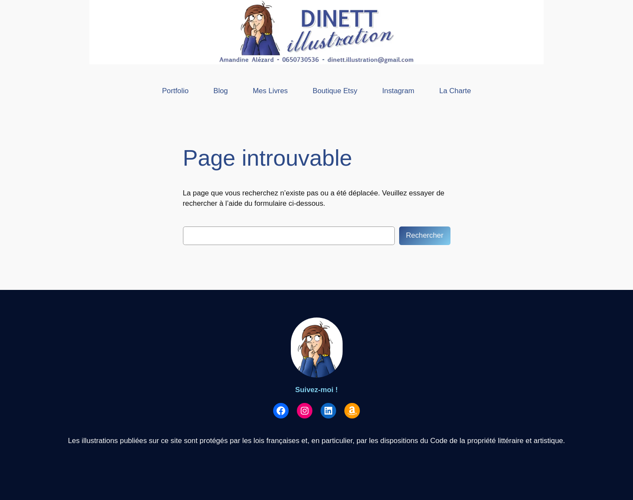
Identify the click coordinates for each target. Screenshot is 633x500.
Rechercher (425, 235)
